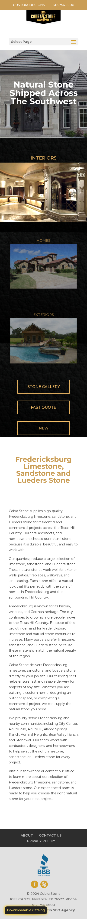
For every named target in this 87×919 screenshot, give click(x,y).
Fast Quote (43, 407)
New (43, 428)
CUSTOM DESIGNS (29, 5)
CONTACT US (50, 835)
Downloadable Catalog (26, 910)
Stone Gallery (43, 387)
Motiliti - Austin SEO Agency (50, 910)
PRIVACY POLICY (41, 841)
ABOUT (27, 835)
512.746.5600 (63, 5)
